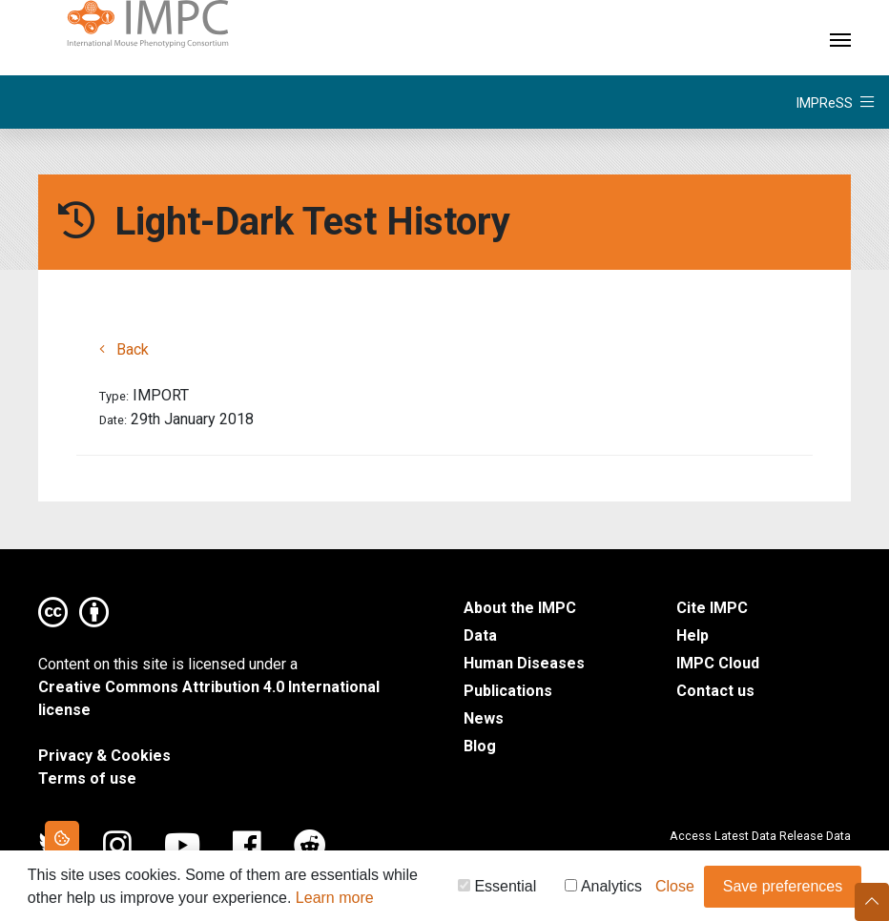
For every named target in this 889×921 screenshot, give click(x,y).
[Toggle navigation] (840, 37)
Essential (497, 888)
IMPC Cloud (717, 663)
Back (124, 349)
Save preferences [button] (782, 888)
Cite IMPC (712, 608)
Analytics (603, 888)
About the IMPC (520, 608)
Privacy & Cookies (104, 756)
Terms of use (87, 778)
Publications (508, 691)
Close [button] (674, 888)
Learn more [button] (335, 899)
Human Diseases (524, 663)
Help (692, 635)
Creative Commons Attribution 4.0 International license (209, 698)
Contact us (715, 691)
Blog (480, 746)
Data (480, 635)
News (484, 718)
